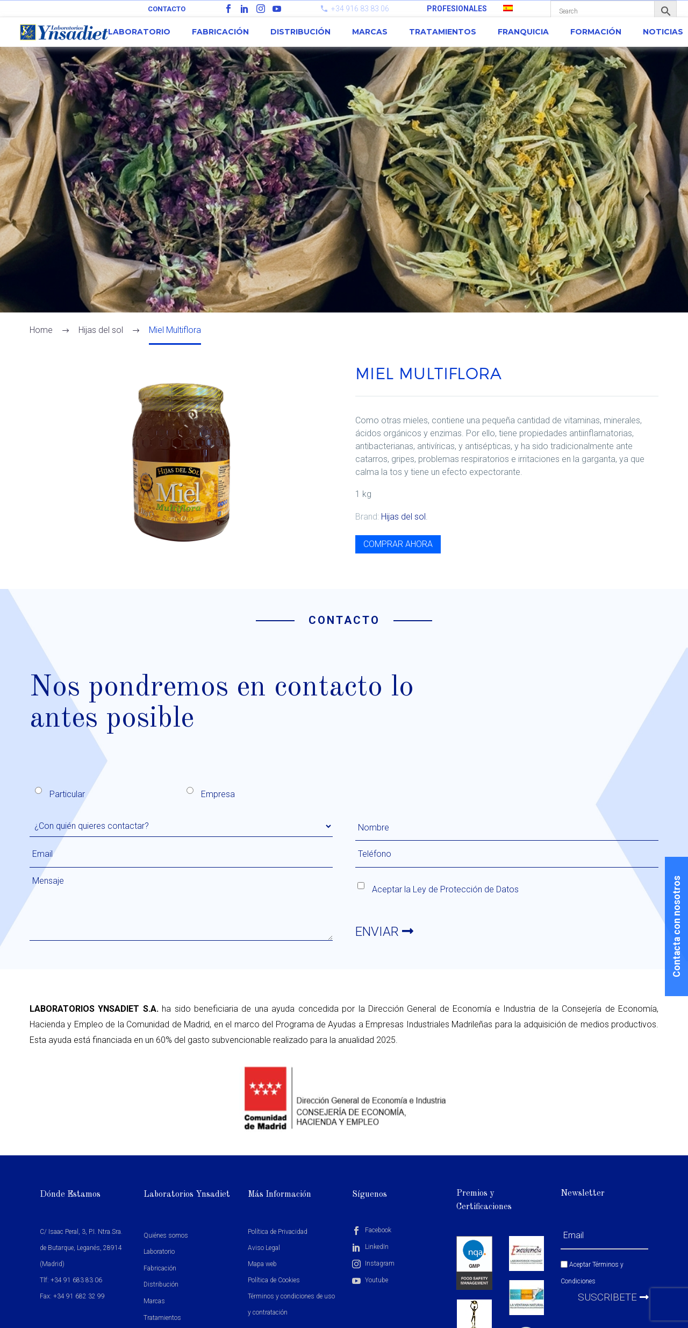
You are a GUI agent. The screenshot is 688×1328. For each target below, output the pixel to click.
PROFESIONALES (457, 8)
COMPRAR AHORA (398, 544)
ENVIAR (384, 931)
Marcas (370, 32)
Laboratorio (139, 32)
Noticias (663, 32)
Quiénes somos (166, 1235)
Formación (595, 32)
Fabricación (220, 32)
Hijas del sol (403, 517)
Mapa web (262, 1264)
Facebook (371, 1230)
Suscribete (613, 1297)
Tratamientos (442, 32)
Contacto (166, 9)
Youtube (370, 1280)
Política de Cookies (274, 1280)
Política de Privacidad (277, 1231)
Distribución (300, 32)
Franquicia (523, 32)
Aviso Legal (264, 1248)
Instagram (373, 1263)
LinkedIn (370, 1247)
